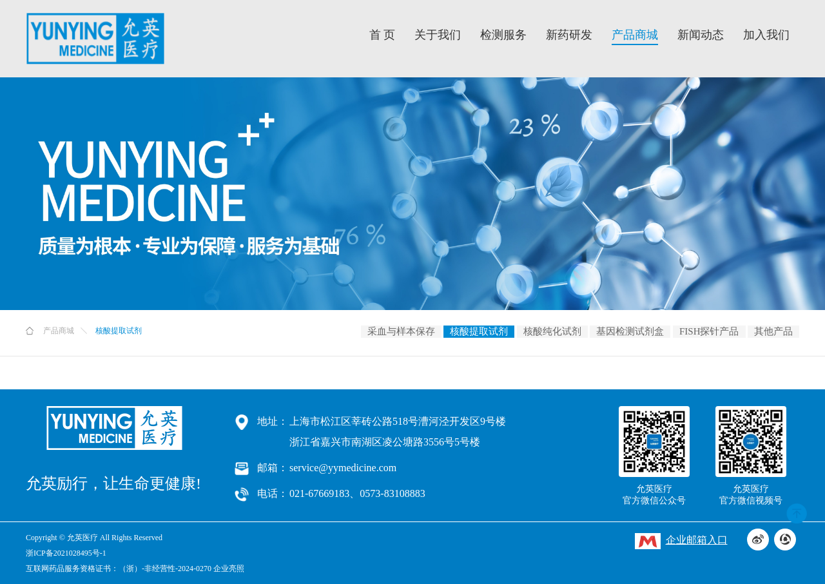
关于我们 (437, 34)
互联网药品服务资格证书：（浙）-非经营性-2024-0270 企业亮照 (135, 568)
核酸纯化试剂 (552, 331)
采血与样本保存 (401, 331)
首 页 (382, 34)
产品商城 (635, 34)
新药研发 (569, 34)
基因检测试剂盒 (630, 331)
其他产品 (773, 331)
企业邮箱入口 (681, 541)
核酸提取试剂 (479, 331)
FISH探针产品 (709, 331)
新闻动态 (700, 34)
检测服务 (503, 34)
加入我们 (766, 34)
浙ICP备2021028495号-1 (66, 553)
